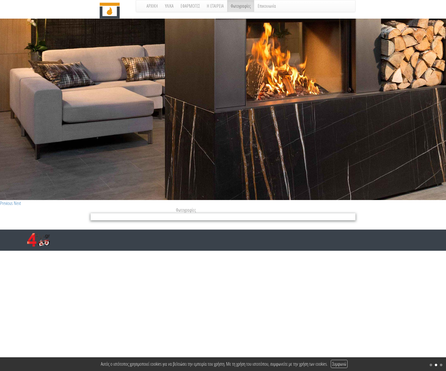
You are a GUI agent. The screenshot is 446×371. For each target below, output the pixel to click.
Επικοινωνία (267, 6)
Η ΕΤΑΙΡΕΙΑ (215, 6)
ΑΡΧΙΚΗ (152, 6)
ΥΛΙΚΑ (169, 6)
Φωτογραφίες (241, 6)
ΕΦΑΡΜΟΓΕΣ (190, 6)
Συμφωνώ (339, 364)
